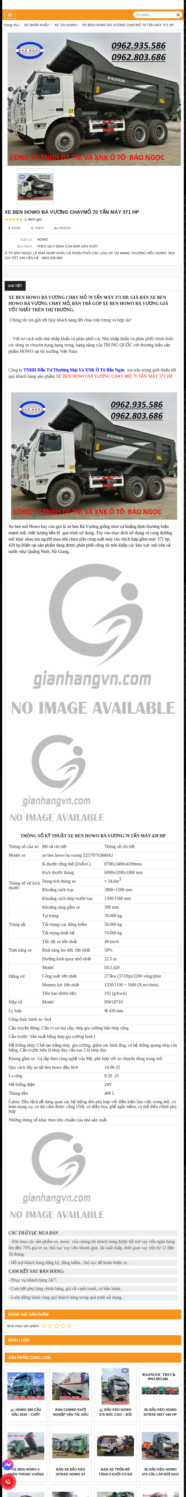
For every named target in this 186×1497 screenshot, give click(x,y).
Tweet (38, 228)
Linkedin (62, 228)
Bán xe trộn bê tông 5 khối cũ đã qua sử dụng (115, 1437)
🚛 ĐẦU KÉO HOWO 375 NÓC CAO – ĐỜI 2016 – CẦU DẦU (115, 1414)
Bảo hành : (25, 246)
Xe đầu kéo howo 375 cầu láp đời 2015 (160, 1434)
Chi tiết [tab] (15, 286)
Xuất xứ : (27, 239)
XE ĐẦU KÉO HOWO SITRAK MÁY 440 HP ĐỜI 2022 (160, 1414)
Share (14, 228)
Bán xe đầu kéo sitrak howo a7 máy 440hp (70, 1474)
